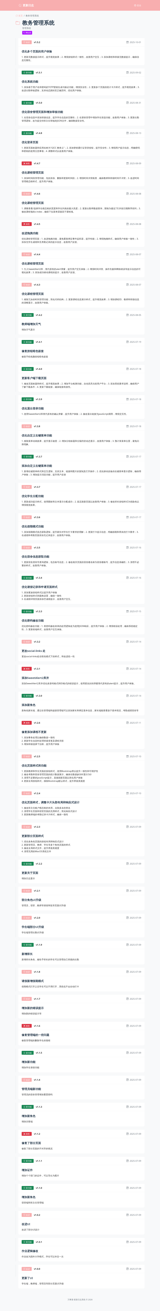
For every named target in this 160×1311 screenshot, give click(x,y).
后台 (137, 5)
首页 (19, 15)
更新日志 (26, 5)
